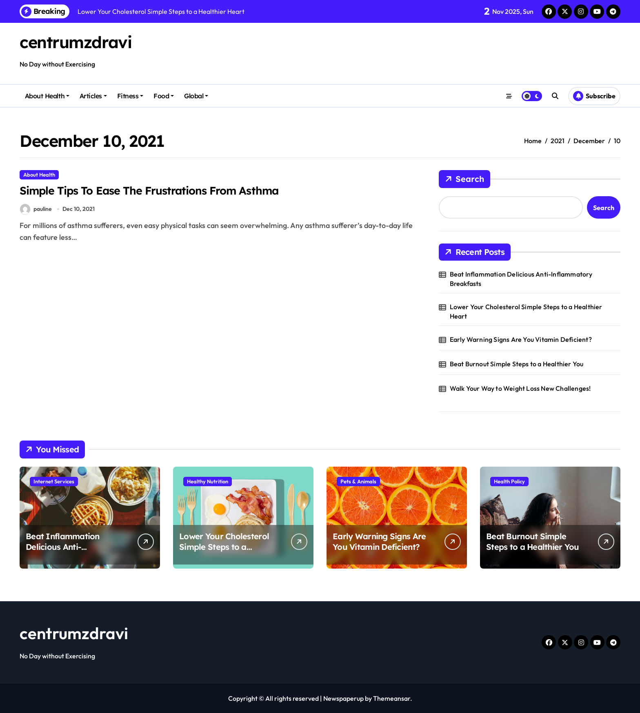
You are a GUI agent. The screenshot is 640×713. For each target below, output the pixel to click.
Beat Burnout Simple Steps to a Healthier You (517, 364)
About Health (47, 96)
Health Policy (509, 481)
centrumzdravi (75, 42)
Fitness (130, 96)
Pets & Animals (358, 481)
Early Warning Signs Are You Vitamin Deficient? (521, 339)
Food (163, 96)
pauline (36, 209)
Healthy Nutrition (207, 481)
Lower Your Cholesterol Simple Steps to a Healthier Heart (526, 311)
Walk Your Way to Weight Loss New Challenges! (520, 388)
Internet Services (53, 481)
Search (464, 179)
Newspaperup (343, 698)
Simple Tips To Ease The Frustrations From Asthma (151, 190)
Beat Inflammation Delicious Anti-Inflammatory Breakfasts (521, 278)
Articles (93, 96)
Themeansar (391, 698)
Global (196, 96)
